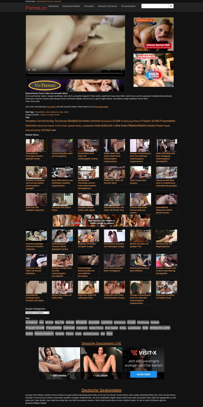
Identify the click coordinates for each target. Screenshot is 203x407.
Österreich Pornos (44, 1)
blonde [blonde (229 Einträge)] (63, 120)
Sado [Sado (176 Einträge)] (167, 125)
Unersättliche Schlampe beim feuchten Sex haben (35, 298)
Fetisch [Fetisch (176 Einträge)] (137, 121)
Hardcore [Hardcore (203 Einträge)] (42, 125)
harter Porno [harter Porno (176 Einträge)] (55, 125)
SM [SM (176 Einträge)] (43, 130)
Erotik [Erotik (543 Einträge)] (116, 121)
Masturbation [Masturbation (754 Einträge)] (137, 125)
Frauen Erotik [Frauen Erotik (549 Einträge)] (150, 121)
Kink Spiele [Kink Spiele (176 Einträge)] (68, 125)
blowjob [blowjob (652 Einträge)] (73, 121)
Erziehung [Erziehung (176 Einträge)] (126, 121)
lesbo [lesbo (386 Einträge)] (124, 125)
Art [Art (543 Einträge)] (39, 121)
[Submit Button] (171, 6)
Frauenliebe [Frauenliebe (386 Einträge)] (167, 121)
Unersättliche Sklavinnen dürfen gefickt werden (164, 210)
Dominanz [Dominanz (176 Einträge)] (106, 121)
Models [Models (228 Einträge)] (151, 125)
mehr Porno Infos (32, 101)
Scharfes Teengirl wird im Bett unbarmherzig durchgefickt (166, 270)
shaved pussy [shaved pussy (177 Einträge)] (33, 130)
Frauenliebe (40, 112)
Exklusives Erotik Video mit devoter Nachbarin (34, 270)
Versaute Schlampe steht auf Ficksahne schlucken (34, 246)
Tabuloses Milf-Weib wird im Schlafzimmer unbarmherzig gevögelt (166, 183)
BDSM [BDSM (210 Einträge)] (45, 121)
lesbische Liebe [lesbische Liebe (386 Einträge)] (110, 125)
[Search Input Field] (154, 6)
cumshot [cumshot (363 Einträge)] (95, 121)
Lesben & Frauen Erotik (49, 115)
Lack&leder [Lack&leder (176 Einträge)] (88, 125)
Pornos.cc (36, 8)
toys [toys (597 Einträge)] (48, 130)
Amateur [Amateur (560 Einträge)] (31, 121)
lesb (47, 112)
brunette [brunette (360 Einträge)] (84, 121)
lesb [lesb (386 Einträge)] (97, 125)
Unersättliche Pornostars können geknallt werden (34, 156)
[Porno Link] (75, 85)
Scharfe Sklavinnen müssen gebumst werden (138, 210)
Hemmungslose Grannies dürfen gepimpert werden (60, 246)
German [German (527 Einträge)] (30, 125)
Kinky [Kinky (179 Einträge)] (78, 125)
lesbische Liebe (56, 112)
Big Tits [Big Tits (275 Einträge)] (54, 120)
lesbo (66, 112)
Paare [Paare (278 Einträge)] (160, 125)
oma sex (57, 1)
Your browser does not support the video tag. (75, 45)
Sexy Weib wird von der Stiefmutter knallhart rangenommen (62, 183)
